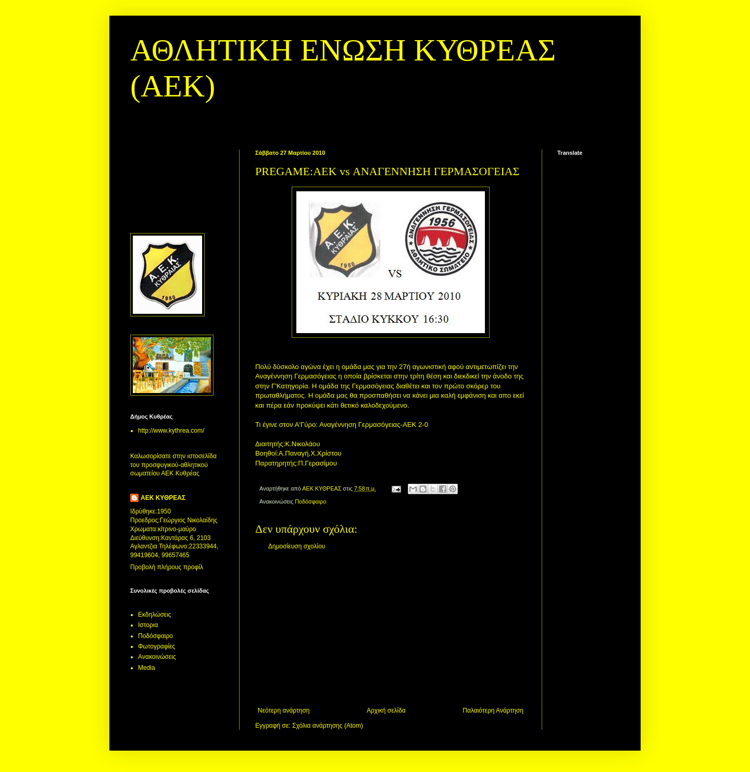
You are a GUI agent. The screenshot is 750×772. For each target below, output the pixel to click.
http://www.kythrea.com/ (171, 430)
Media (146, 667)
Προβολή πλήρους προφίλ (166, 567)
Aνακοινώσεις (157, 656)
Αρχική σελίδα (386, 710)
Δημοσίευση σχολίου (296, 546)
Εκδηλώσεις (154, 614)
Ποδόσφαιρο (310, 501)
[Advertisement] (390, 628)
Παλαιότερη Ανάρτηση (493, 710)
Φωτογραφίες (156, 646)
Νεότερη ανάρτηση (283, 710)
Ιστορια (148, 625)
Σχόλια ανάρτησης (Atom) (327, 725)
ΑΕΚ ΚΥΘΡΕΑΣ (163, 497)
